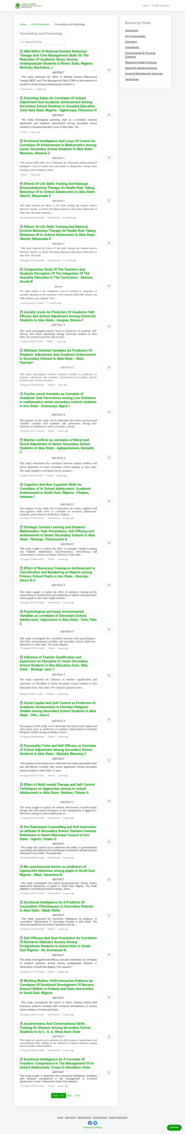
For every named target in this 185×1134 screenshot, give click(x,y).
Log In (145, 5)
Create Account (160, 5)
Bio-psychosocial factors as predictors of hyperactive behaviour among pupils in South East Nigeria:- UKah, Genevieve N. (57, 871)
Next (69, 1095)
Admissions (70, 1117)
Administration (100, 1117)
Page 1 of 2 (59, 1095)
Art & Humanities (40, 24)
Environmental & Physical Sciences (140, 54)
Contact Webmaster (117, 1117)
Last (77, 1095)
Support (174, 1127)
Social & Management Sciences (144, 73)
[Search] (42, 42)
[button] (109, 70)
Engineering (132, 47)
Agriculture (131, 30)
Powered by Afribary (92, 1127)
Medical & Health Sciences (141, 62)
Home (23, 24)
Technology (132, 79)
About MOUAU (84, 1117)
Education (131, 41)
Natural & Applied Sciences (141, 68)
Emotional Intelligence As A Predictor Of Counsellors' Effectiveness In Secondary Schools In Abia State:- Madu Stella (56, 906)
